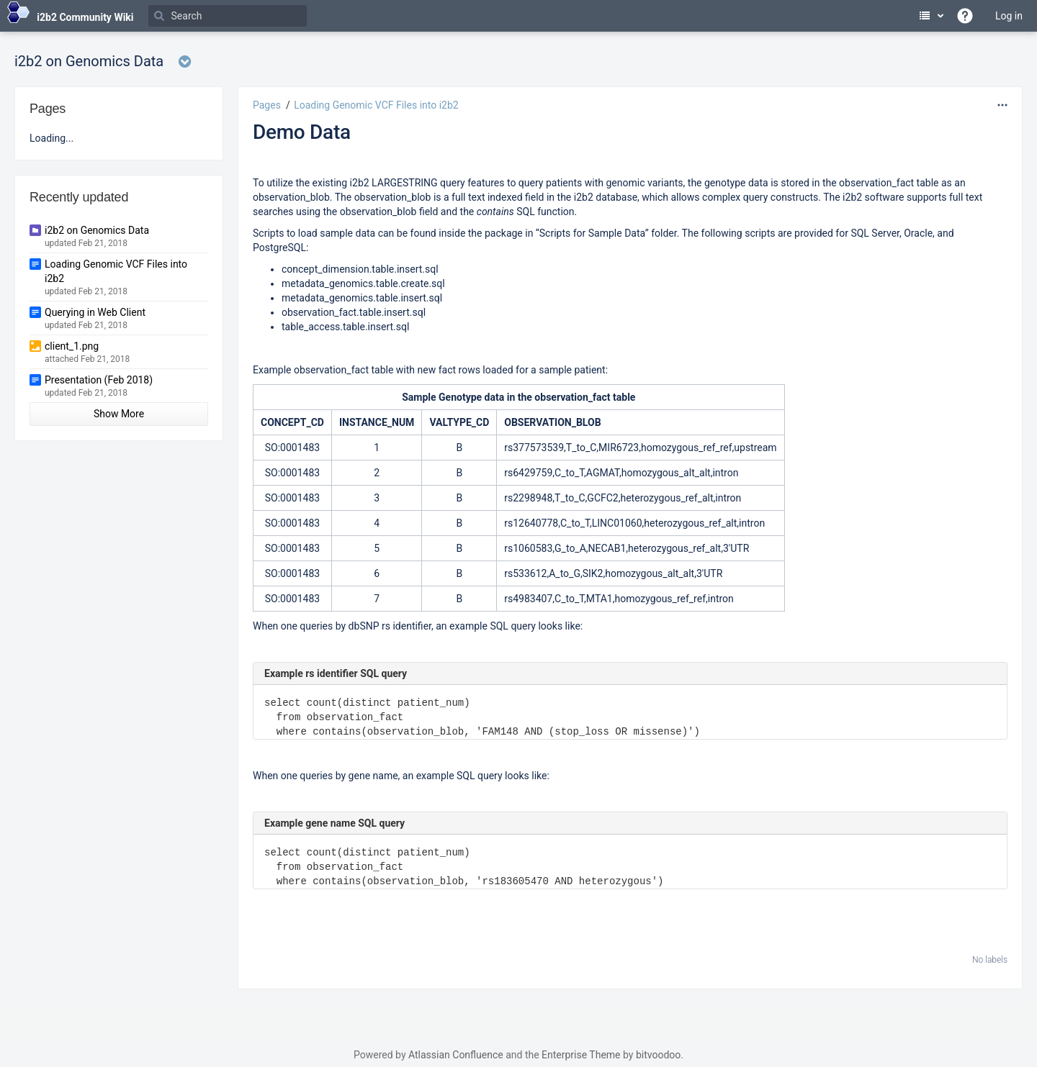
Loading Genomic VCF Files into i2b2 (376, 105)
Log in (1009, 16)
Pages (267, 105)
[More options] (1002, 105)
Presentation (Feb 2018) (99, 380)
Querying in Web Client (95, 312)
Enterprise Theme (581, 1055)
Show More (119, 413)
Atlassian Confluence (455, 1055)
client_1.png (72, 346)
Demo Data (302, 132)
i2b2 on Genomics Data (97, 230)
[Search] (227, 16)
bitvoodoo (658, 1055)
